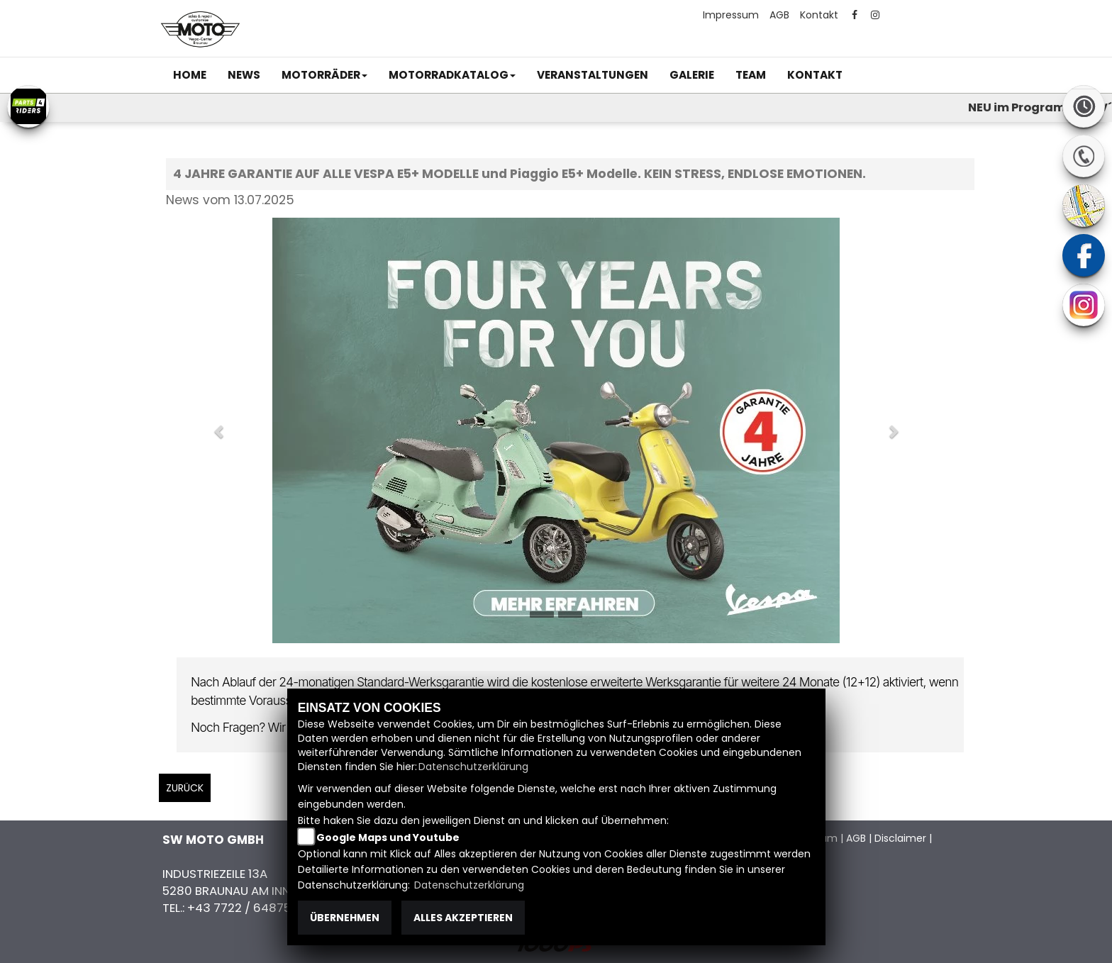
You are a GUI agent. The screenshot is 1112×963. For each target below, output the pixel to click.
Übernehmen (344, 918)
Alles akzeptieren (463, 918)
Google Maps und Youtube (388, 837)
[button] (324, 75)
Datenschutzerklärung (473, 766)
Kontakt (819, 15)
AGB (779, 15)
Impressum (731, 15)
